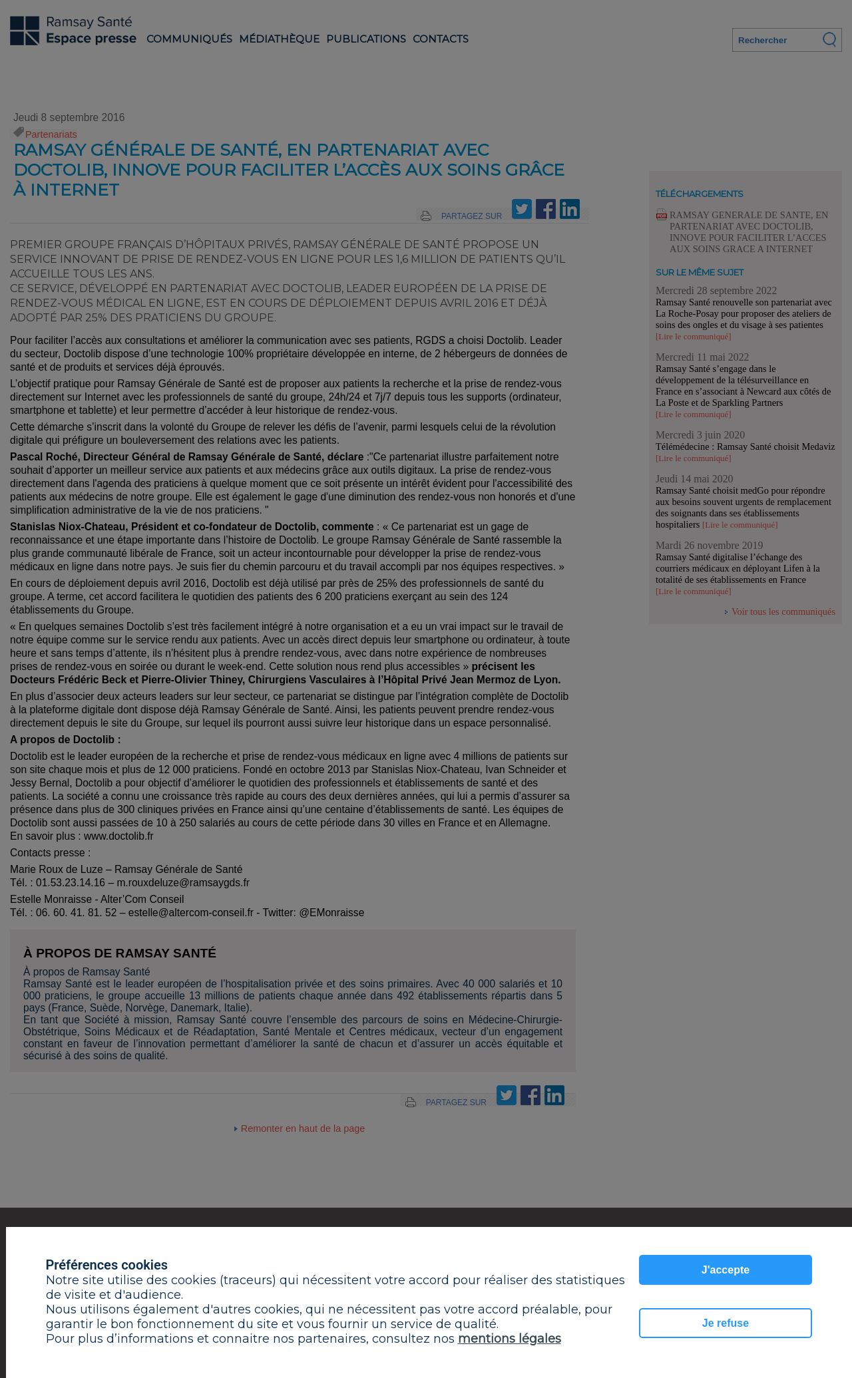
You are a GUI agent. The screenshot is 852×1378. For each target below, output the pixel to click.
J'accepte (725, 1270)
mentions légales (509, 1338)
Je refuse (725, 1323)
